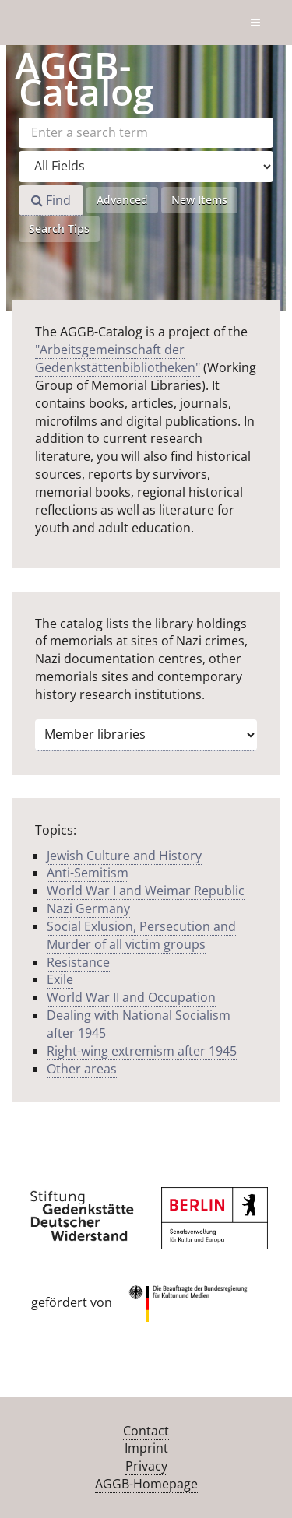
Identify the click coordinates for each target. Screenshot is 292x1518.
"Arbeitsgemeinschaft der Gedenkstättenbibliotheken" (117, 358)
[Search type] (146, 166)
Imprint (146, 1448)
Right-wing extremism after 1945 (142, 1050)
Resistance (78, 962)
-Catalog (84, 78)
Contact (146, 1430)
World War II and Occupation (131, 997)
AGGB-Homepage (146, 1483)
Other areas (82, 1068)
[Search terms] (146, 133)
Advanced (122, 199)
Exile (60, 979)
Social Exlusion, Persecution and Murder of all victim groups (141, 935)
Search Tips (59, 228)
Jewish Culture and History (124, 855)
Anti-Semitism (87, 872)
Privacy (146, 1465)
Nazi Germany (88, 908)
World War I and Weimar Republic (146, 890)
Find (51, 200)
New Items (199, 199)
